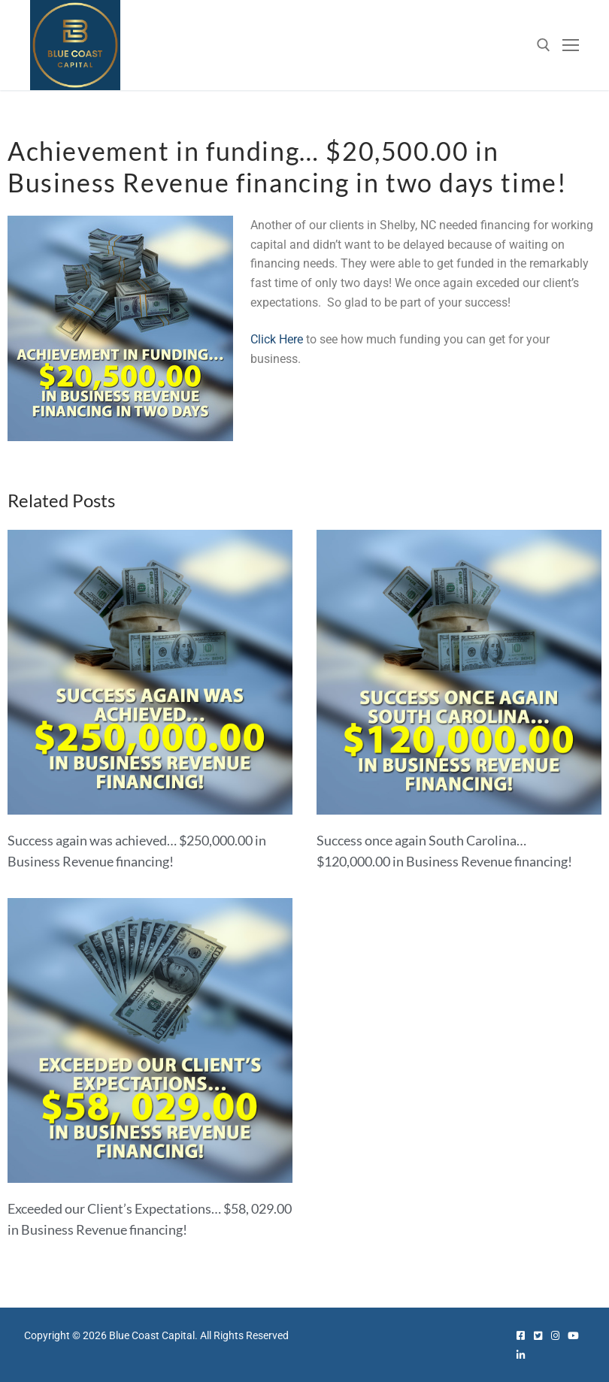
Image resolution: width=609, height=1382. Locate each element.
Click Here (276, 339)
